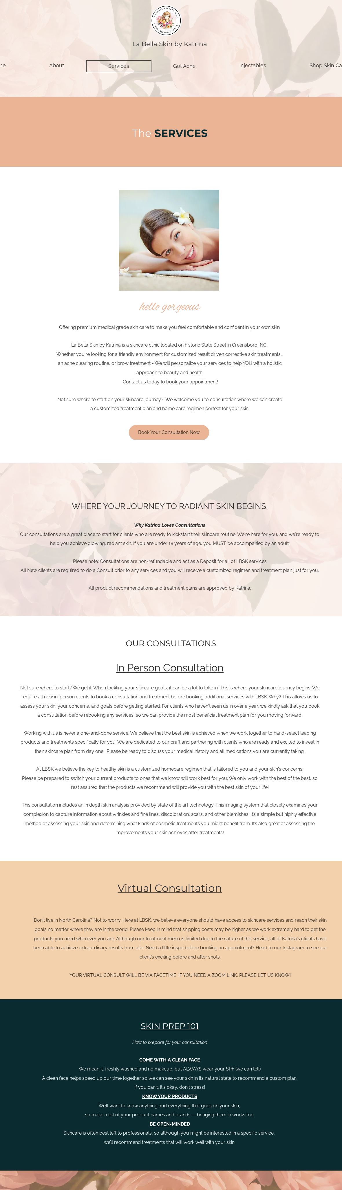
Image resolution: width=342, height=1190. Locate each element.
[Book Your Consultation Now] (169, 432)
